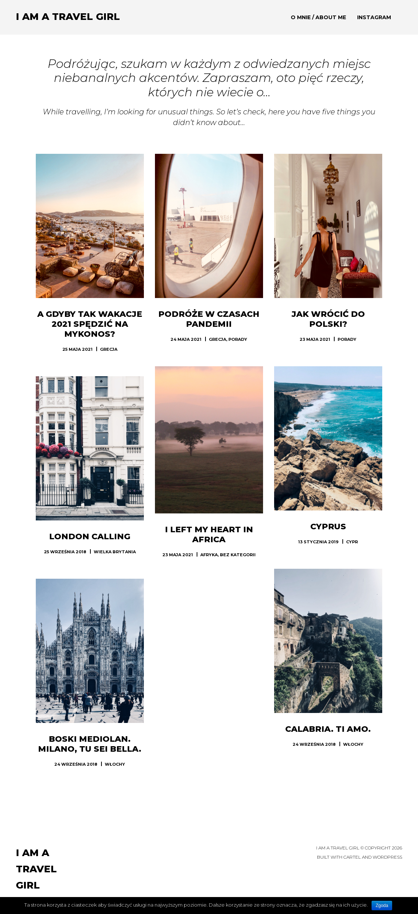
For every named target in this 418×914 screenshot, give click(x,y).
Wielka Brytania (115, 551)
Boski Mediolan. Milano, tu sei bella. (89, 744)
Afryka (209, 554)
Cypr (352, 541)
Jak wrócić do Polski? (328, 319)
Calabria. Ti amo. (328, 729)
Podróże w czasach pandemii (208, 319)
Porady (237, 339)
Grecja (108, 349)
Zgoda (382, 905)
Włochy (353, 744)
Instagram (374, 17)
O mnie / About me (318, 17)
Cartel (352, 857)
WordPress (387, 857)
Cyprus (328, 527)
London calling (89, 536)
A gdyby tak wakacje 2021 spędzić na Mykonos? (89, 324)
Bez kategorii (238, 554)
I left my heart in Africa (209, 534)
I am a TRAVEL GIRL (68, 16)
